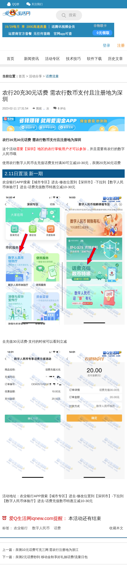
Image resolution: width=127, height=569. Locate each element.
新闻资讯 (31, 59)
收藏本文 (116, 528)
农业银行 (21, 528)
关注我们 (34, 4)
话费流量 (52, 76)
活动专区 (52, 59)
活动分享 (35, 76)
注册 (121, 45)
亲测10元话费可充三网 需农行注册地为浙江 (47, 550)
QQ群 (13, 4)
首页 (10, 59)
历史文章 (115, 59)
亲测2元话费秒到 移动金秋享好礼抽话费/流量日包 (51, 557)
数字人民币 (41, 528)
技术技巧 (73, 59)
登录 (106, 45)
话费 (57, 528)
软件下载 (94, 59)
